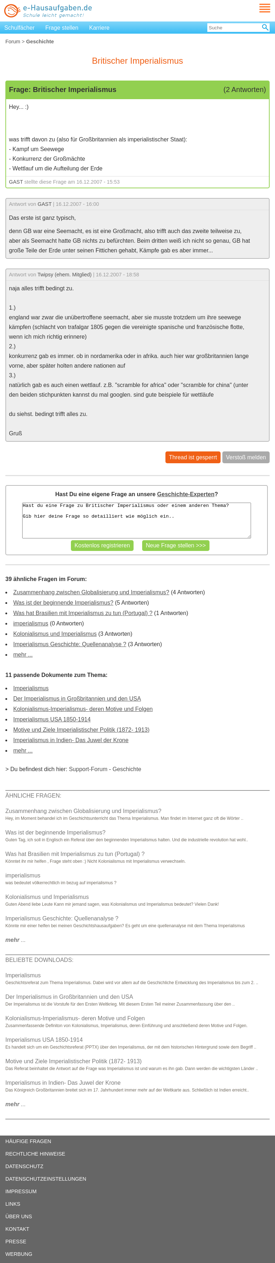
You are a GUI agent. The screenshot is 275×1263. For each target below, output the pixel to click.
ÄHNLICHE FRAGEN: (33, 796)
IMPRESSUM (21, 1191)
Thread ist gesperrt (193, 457)
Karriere (99, 28)
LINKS (12, 1204)
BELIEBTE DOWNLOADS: (39, 960)
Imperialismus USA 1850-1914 (52, 719)
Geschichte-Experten (185, 494)
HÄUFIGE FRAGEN (28, 1141)
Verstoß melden (246, 457)
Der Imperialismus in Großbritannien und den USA (77, 699)
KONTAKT (17, 1229)
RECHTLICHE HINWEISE (35, 1154)
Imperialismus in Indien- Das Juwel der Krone (71, 740)
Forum (12, 41)
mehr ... (23, 655)
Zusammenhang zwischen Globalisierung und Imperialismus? (91, 592)
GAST (16, 182)
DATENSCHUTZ (24, 1166)
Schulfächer (19, 28)
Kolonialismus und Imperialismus (55, 634)
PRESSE (15, 1241)
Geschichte (126, 769)
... (15, 940)
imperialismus (30, 623)
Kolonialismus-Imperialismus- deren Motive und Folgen (83, 709)
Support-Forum (88, 769)
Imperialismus (31, 688)
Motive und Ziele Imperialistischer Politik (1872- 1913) (81, 730)
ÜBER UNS (18, 1216)
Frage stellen (62, 28)
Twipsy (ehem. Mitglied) (65, 274)
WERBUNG (18, 1254)
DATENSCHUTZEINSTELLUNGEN (45, 1179)
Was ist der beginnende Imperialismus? (63, 603)
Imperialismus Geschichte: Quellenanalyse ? (69, 644)
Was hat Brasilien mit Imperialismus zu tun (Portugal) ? (83, 613)
